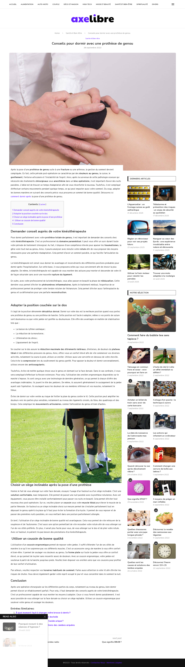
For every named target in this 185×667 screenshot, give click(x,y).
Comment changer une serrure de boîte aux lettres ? (164, 469)
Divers (155, 4)
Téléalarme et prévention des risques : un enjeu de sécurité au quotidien (164, 208)
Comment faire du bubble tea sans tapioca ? (148, 337)
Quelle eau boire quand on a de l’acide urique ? (39, 621)
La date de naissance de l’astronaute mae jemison (137, 436)
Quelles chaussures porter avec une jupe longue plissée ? (137, 532)
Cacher (42, 204)
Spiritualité (142, 4)
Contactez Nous (98, 662)
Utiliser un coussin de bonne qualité (28, 220)
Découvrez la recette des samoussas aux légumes (163, 532)
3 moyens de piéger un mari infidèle (164, 500)
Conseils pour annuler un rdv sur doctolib (37, 617)
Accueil (13, 4)
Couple (55, 4)
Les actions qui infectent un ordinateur (164, 434)
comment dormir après (21, 196)
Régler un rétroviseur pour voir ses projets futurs (137, 241)
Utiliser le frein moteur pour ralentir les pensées (138, 276)
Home (57, 33)
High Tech (87, 4)
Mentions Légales (114, 662)
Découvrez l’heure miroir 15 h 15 (161, 564)
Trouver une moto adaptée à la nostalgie (164, 274)
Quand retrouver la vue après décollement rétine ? (138, 469)
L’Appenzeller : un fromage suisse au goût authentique (138, 207)
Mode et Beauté (103, 4)
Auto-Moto (43, 4)
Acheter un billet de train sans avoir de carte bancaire (137, 403)
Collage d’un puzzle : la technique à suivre (164, 401)
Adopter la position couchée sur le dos (30, 213)
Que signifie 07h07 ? (137, 499)
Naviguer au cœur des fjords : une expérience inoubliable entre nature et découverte (164, 243)
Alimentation (27, 4)
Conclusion (17, 224)
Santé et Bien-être (123, 4)
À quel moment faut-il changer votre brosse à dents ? (43, 612)
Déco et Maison (71, 4)
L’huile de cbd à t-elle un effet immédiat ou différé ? (163, 370)
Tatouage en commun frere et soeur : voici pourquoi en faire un (137, 370)
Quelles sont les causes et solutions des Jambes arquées (45, 625)
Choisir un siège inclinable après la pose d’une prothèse (37, 217)
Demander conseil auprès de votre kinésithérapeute (35, 210)
